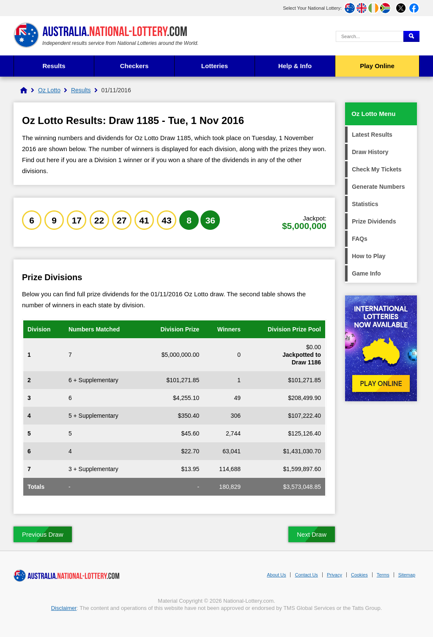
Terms (383, 574)
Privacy (334, 574)
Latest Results (372, 134)
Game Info (366, 273)
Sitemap (406, 574)
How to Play (368, 256)
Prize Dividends (374, 221)
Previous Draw (42, 534)
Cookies (359, 574)
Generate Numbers (378, 186)
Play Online (377, 65)
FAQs (359, 238)
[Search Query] (369, 36)
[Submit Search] (411, 36)
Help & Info (295, 65)
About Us (276, 574)
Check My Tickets (376, 169)
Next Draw (311, 534)
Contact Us (306, 574)
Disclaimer (64, 608)
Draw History (370, 152)
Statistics (365, 204)
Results (53, 65)
